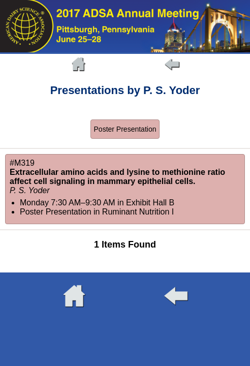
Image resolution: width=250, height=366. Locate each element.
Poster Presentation (125, 129)
